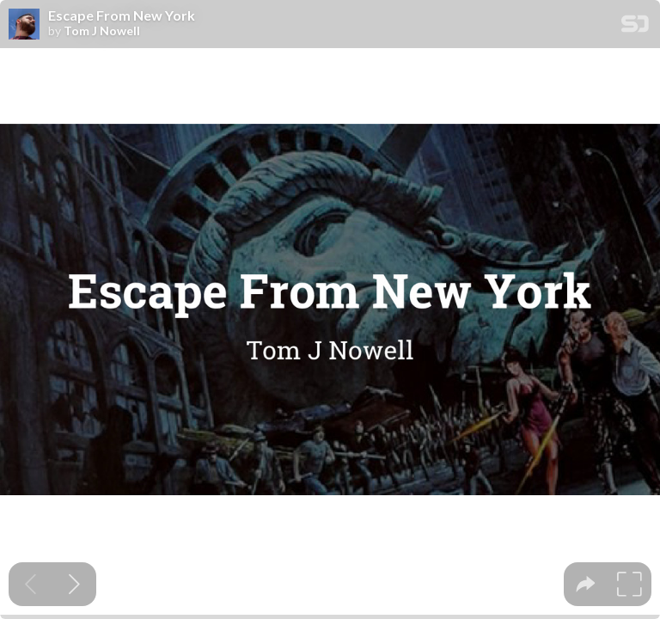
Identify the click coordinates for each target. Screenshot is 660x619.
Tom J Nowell (102, 31)
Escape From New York (121, 15)
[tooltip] (585, 584)
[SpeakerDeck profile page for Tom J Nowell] (24, 25)
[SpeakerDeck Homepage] (635, 27)
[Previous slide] (30, 584)
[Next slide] (74, 584)
